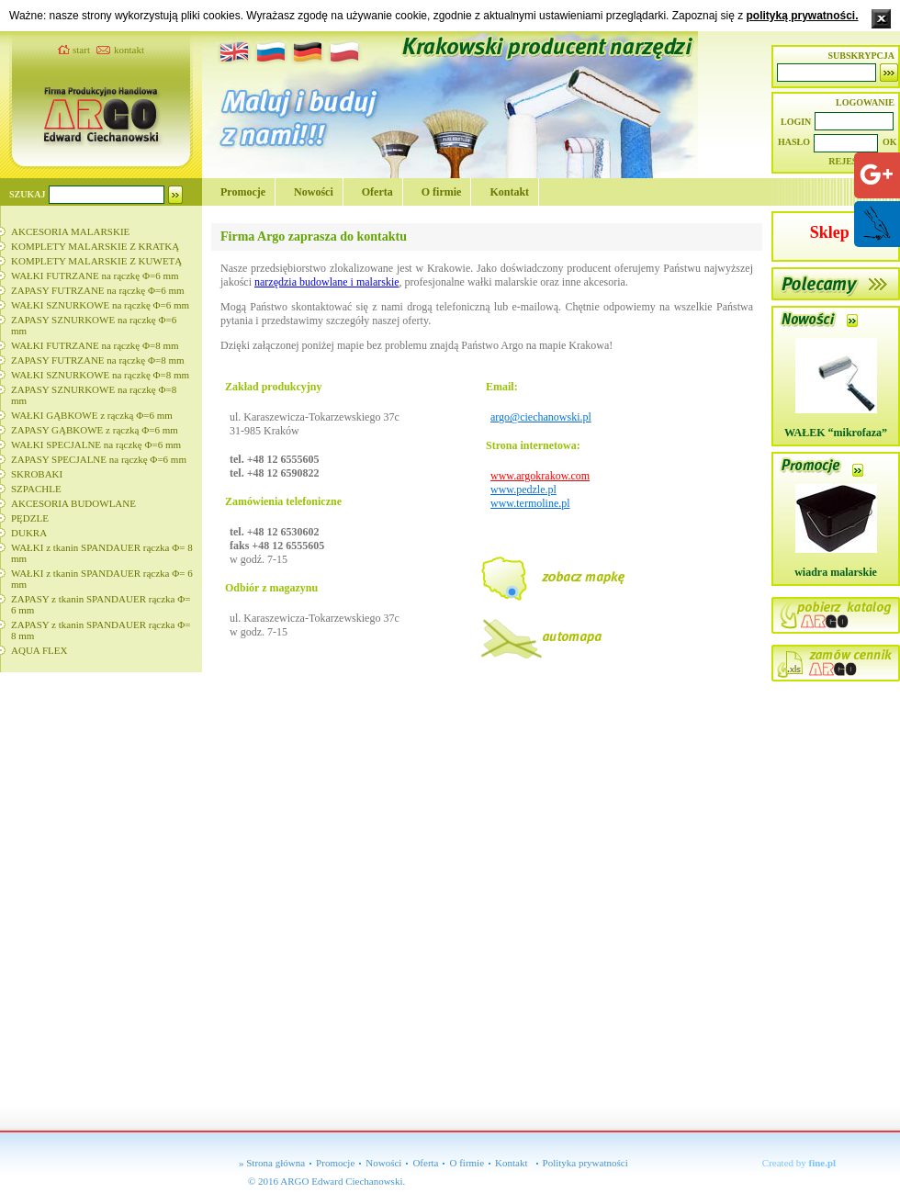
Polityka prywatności (585, 1162)
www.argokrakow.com (540, 475)
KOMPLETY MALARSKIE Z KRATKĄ (95, 246)
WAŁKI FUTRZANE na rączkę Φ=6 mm (95, 275)
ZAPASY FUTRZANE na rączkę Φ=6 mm (98, 290)
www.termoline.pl (530, 503)
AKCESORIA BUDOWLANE (73, 503)
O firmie (442, 192)
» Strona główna (272, 1162)
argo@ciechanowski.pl (540, 417)
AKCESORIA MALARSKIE (70, 231)
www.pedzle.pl (523, 489)
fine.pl (823, 1162)
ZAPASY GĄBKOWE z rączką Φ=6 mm (94, 429)
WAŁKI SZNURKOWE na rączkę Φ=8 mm (100, 374)
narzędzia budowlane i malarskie (326, 282)
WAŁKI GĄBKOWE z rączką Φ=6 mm (92, 415)
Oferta (377, 192)
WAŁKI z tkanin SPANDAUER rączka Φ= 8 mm (102, 553)
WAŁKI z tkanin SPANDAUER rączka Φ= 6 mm (102, 579)
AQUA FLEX (39, 650)
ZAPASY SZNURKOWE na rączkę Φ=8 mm (93, 395)
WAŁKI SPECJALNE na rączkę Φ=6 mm (96, 444)
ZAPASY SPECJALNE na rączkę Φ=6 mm (98, 459)
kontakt (129, 49)
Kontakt (509, 192)
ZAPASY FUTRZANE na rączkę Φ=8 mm (98, 360)
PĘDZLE (30, 517)
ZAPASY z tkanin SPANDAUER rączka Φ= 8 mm (100, 630)
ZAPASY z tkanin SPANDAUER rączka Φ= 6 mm (100, 604)
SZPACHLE (36, 488)
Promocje (242, 192)
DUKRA (29, 532)
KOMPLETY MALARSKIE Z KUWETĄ (96, 260)
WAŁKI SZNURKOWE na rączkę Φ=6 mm (100, 304)
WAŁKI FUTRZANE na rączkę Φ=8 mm (95, 345)
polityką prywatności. (802, 15)
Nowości (313, 192)
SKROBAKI (36, 473)
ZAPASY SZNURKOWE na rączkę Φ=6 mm (93, 325)
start (81, 49)
